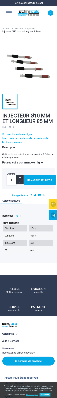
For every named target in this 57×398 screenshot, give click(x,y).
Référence (7, 215)
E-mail (39, 195)
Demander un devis (39, 180)
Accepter (45, 395)
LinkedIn (44, 195)
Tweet (35, 195)
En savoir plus (32, 395)
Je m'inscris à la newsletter (28, 361)
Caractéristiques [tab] (11, 200)
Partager (31, 195)
